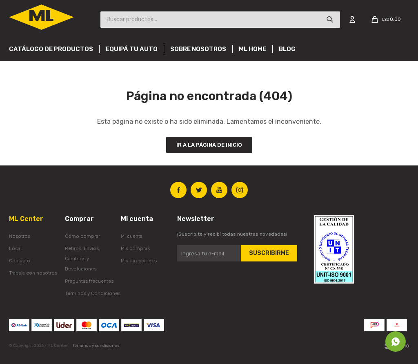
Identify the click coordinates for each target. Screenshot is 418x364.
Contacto (19, 261)
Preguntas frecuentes (89, 281)
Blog (287, 49)
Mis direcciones (139, 261)
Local (15, 248)
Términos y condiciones (96, 345)
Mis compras (135, 248)
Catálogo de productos (51, 49)
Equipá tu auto (132, 49)
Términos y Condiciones (92, 293)
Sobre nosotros (198, 49)
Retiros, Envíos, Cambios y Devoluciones (82, 259)
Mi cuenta (131, 236)
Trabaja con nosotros (33, 273)
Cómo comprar (82, 236)
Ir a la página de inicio (209, 145)
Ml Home (252, 49)
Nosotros (19, 236)
